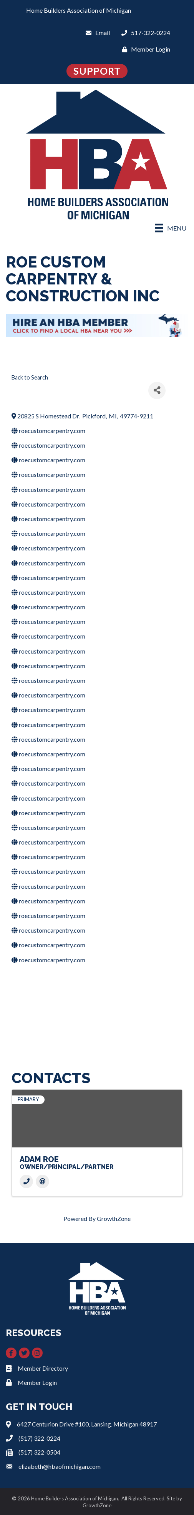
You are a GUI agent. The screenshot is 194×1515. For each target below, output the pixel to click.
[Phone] (26, 1181)
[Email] (96, 32)
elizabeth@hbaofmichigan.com (59, 1466)
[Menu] (170, 227)
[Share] (157, 390)
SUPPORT (97, 71)
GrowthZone (114, 1218)
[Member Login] (144, 49)
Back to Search (30, 377)
